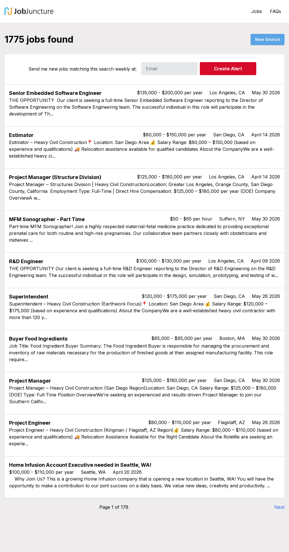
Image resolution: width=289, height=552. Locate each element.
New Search (267, 39)
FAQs (275, 11)
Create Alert (228, 68)
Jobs (256, 11)
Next (279, 507)
